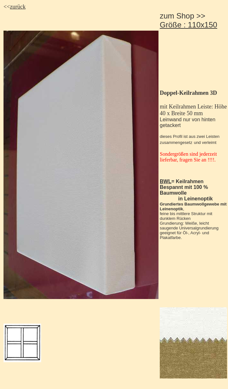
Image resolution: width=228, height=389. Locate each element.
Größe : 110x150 (188, 24)
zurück (18, 7)
